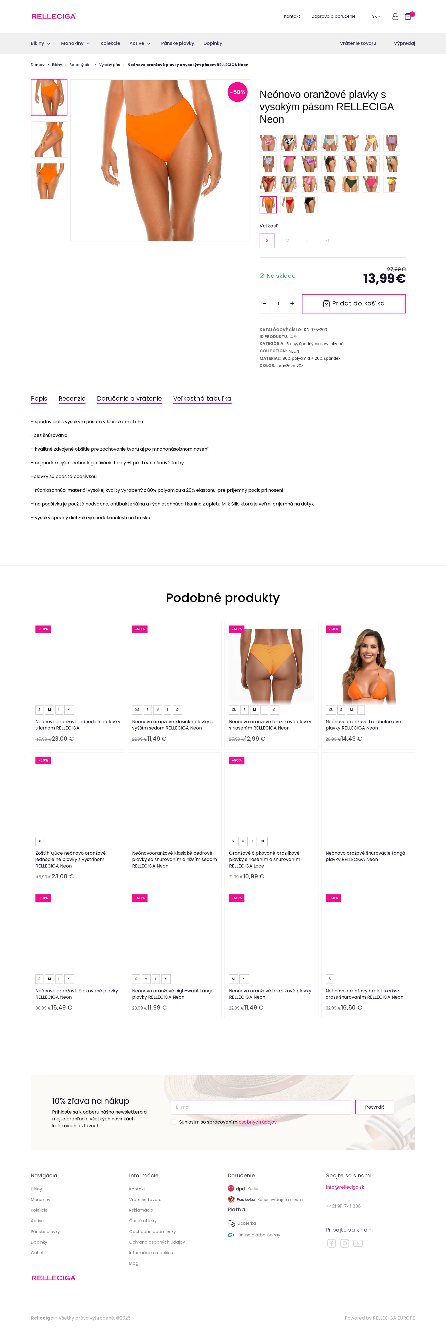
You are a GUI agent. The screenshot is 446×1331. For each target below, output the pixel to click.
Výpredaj (404, 43)
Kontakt (292, 16)
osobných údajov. (258, 1122)
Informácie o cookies (151, 1253)
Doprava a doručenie (334, 16)
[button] (395, 16)
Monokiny (40, 1199)
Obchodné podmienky (152, 1231)
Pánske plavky (45, 1231)
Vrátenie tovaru (358, 43)
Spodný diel (80, 64)
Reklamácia (141, 1210)
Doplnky (39, 1242)
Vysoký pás (109, 64)
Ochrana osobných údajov (157, 1242)
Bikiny (57, 64)
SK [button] (376, 16)
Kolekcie (39, 1210)
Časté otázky (143, 1221)
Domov (37, 64)
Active (37, 1221)
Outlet (37, 1253)
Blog (133, 1263)
